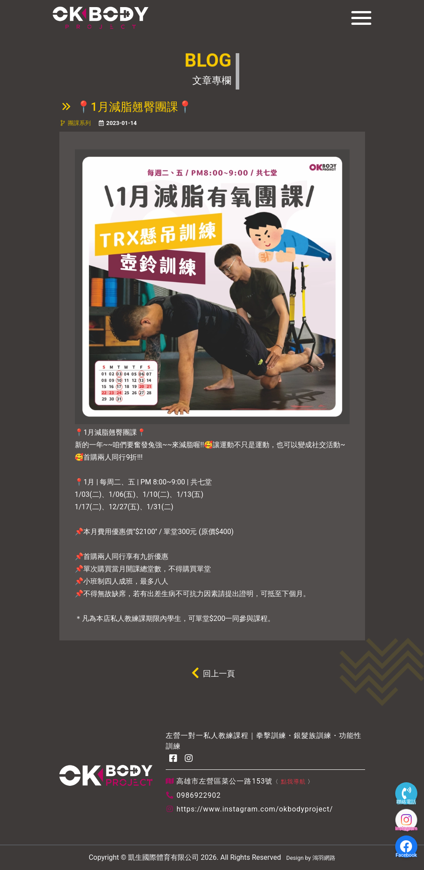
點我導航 (293, 781)
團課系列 (79, 123)
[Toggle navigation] (359, 18)
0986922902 (198, 795)
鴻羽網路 (323, 857)
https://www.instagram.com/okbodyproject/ (254, 809)
